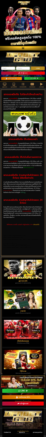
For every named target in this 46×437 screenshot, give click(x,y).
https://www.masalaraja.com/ (13, 237)
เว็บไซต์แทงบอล (23, 341)
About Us (22, 432)
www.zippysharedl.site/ (11, 247)
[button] (23, 48)
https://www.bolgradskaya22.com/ (15, 235)
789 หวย (23, 371)
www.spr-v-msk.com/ (10, 243)
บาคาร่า (23, 311)
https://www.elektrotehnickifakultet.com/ (16, 245)
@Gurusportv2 (29, 167)
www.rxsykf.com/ (25, 247)
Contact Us (7, 432)
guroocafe (23, 280)
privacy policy (37, 432)
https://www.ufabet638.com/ (32, 240)
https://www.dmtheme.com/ (13, 240)
